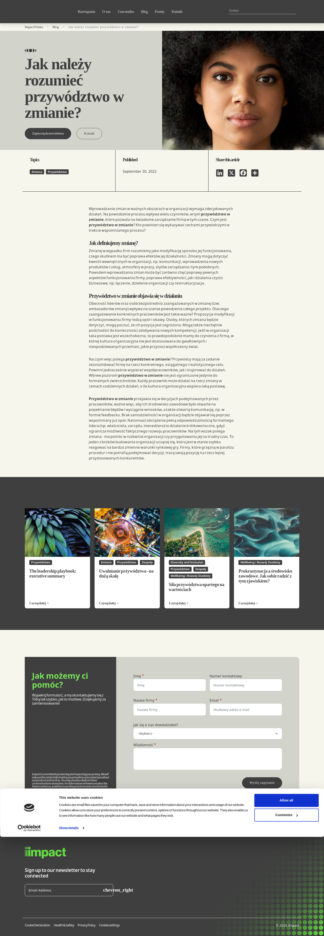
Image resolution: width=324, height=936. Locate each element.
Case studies (126, 11)
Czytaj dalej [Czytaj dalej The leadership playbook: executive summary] (37, 603)
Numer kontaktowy (226, 676)
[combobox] (260, 10)
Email (214, 700)
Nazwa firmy (143, 700)
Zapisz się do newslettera (48, 133)
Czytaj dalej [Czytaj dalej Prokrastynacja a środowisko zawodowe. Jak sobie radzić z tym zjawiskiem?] (246, 603)
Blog (144, 11)
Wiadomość (143, 745)
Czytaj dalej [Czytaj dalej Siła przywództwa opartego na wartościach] (177, 603)
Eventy (159, 11)
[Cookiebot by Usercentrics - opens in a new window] (29, 927)
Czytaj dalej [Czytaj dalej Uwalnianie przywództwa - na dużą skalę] (107, 603)
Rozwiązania (86, 11)
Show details (69, 927)
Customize (286, 914)
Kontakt (177, 11)
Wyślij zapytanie (262, 782)
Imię (137, 676)
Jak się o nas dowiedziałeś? (155, 725)
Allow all (286, 899)
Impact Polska (34, 27)
